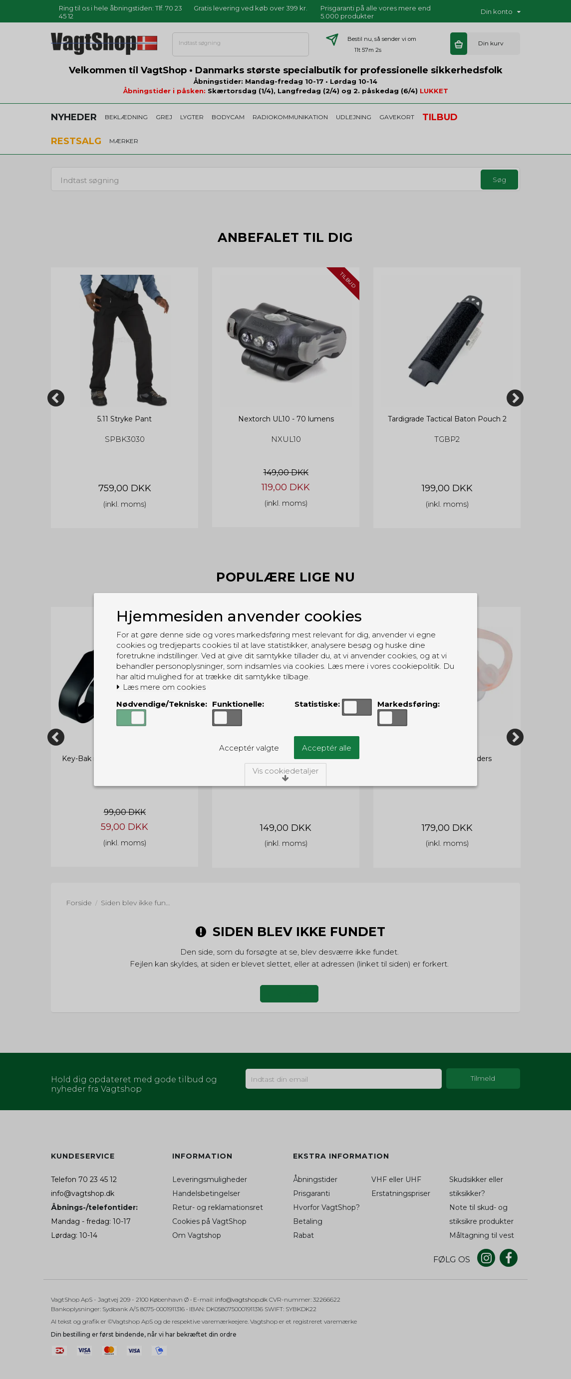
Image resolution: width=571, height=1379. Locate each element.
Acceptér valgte (249, 748)
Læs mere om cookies (161, 687)
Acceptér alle (326, 748)
